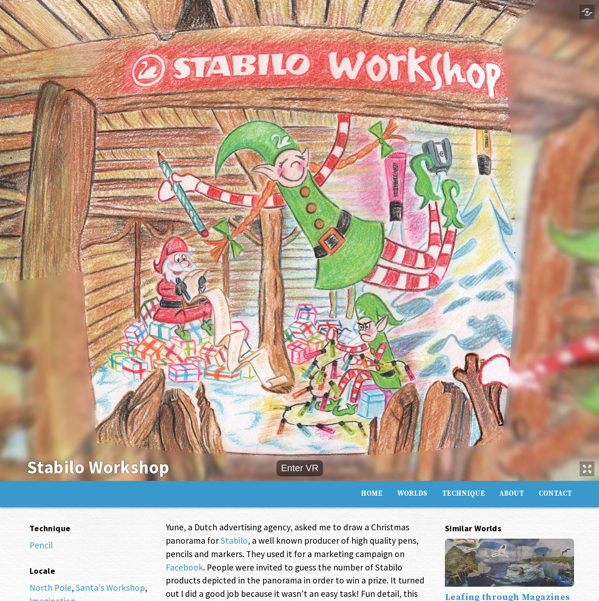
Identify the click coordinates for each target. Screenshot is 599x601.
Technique (463, 493)
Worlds (412, 493)
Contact (555, 493)
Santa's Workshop (110, 587)
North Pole (51, 587)
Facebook (184, 567)
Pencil (41, 545)
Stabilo (234, 540)
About (511, 493)
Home (372, 493)
